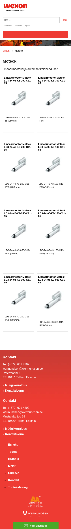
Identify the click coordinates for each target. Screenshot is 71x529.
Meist (12, 466)
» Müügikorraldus (15, 385)
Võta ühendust (35, 525)
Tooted (13, 451)
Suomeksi (8, 26)
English (27, 26)
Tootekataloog (18, 487)
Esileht (6, 50)
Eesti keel (18, 26)
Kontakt (13, 480)
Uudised (14, 473)
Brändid (13, 458)
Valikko (35, 34)
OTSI (65, 20)
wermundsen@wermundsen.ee (23, 368)
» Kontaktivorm (13, 390)
